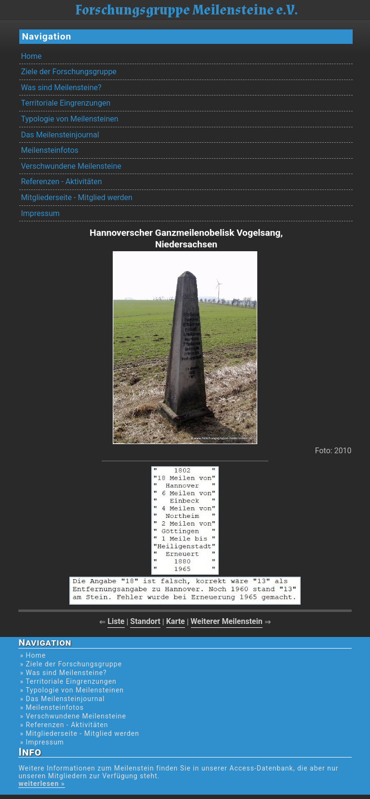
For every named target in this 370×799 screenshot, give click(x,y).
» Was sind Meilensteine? (63, 673)
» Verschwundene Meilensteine (73, 716)
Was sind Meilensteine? (61, 87)
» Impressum (42, 742)
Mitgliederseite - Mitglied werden (76, 197)
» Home (33, 655)
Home (31, 56)
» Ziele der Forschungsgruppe (71, 664)
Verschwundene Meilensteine (71, 166)
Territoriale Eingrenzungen (65, 103)
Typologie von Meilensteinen (69, 118)
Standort (145, 621)
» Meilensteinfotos (52, 707)
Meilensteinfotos (49, 150)
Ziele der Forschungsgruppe (68, 71)
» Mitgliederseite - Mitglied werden (79, 733)
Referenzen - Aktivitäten (61, 181)
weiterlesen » (41, 783)
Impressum (40, 213)
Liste (115, 621)
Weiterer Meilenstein (227, 621)
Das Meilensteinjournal (60, 134)
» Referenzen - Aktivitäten (64, 725)
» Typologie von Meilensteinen (72, 690)
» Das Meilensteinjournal (62, 699)
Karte (175, 621)
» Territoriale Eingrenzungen (68, 681)
